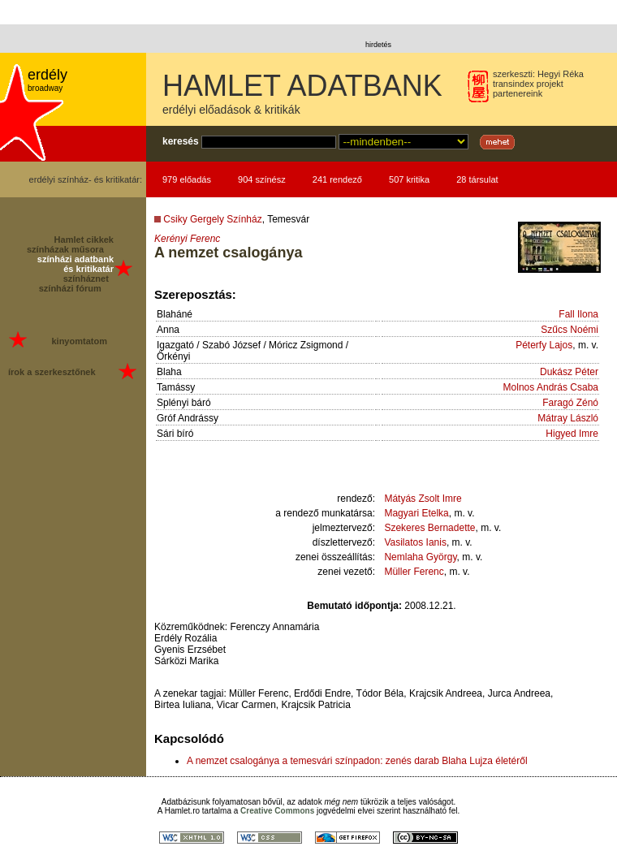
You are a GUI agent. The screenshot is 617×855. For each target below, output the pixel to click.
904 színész (262, 179)
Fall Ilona (578, 314)
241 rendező (337, 179)
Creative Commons (277, 810)
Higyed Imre (572, 433)
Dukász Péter (569, 372)
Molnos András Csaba (550, 387)
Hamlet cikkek (84, 239)
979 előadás (186, 179)
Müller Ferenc (413, 571)
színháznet (86, 278)
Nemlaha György (420, 557)
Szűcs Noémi (569, 329)
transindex (513, 84)
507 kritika (409, 179)
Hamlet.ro (182, 810)
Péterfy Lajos (544, 345)
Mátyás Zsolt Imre (422, 498)
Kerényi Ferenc (187, 238)
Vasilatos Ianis (415, 542)
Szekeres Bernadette (429, 527)
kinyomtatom (78, 341)
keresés (180, 141)
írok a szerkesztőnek (52, 372)
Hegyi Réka (560, 74)
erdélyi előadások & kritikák (231, 109)
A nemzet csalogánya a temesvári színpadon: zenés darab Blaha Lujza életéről (357, 760)
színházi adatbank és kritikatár (75, 264)
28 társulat (477, 179)
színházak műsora (65, 249)
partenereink (517, 93)
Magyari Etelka (416, 513)
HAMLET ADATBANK (302, 85)
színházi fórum (70, 288)
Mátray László (567, 418)
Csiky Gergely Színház (212, 219)
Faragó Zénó (570, 402)
